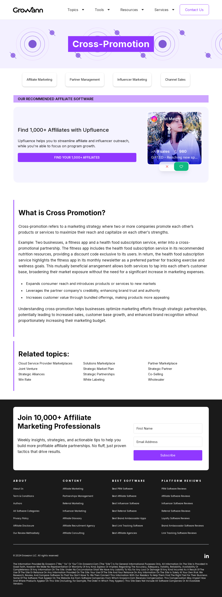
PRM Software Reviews (174, 488)
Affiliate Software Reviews (176, 496)
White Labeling (93, 379)
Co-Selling (155, 374)
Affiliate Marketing (39, 79)
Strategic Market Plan (98, 369)
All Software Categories (26, 511)
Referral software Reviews (176, 511)
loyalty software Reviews (176, 518)
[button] (75, 10)
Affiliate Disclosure (23, 525)
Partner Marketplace (162, 363)
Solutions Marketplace (99, 363)
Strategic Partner (160, 369)
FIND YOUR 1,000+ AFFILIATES (77, 157)
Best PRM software (122, 488)
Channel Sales (175, 79)
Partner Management (85, 79)
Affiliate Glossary (72, 518)
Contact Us (194, 10)
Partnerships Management (78, 496)
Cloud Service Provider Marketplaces (45, 363)
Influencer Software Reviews (177, 503)
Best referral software (124, 511)
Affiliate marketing (73, 488)
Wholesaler (156, 379)
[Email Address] (168, 442)
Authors (17, 503)
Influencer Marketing (132, 79)
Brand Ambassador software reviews (183, 525)
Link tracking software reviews (179, 533)
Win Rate (24, 379)
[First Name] (168, 428)
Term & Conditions (23, 496)
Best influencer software (125, 503)
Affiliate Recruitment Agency (79, 525)
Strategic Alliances (31, 374)
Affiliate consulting (73, 533)
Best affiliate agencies (124, 533)
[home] (28, 10)
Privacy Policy (21, 518)
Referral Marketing (73, 503)
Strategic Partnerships (99, 374)
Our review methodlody (26, 533)
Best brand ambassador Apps (129, 518)
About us (18, 488)
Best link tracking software (127, 525)
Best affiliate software (124, 496)
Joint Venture (28, 369)
